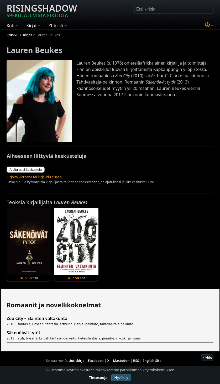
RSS (136, 360)
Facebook (96, 360)
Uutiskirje (77, 360)
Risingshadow (42, 10)
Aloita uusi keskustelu (25, 170)
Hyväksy (121, 378)
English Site (152, 360)
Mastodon (121, 360)
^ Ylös (207, 357)
